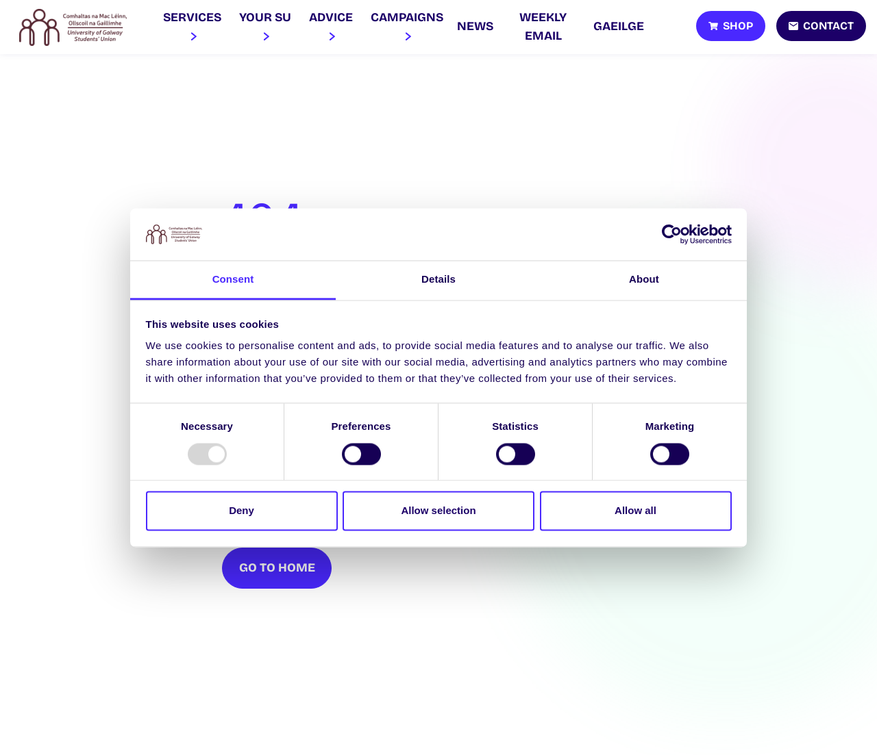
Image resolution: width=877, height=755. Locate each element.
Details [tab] (438, 279)
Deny (241, 511)
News (475, 26)
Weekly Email (543, 26)
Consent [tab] (233, 279)
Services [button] (192, 26)
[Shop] (730, 26)
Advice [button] (331, 26)
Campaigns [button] (407, 26)
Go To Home (277, 568)
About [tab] (644, 279)
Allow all (635, 511)
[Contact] (821, 26)
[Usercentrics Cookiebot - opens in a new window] (672, 234)
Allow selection (438, 511)
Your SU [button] (265, 26)
